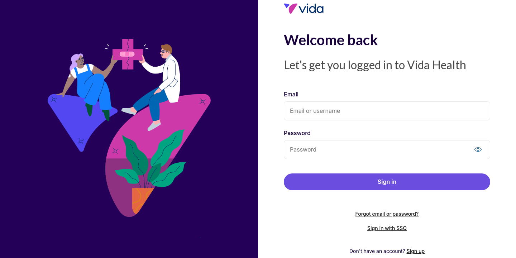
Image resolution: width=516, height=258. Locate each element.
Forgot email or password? (387, 214)
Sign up (416, 251)
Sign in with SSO (387, 228)
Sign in (387, 181)
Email (291, 94)
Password (297, 133)
